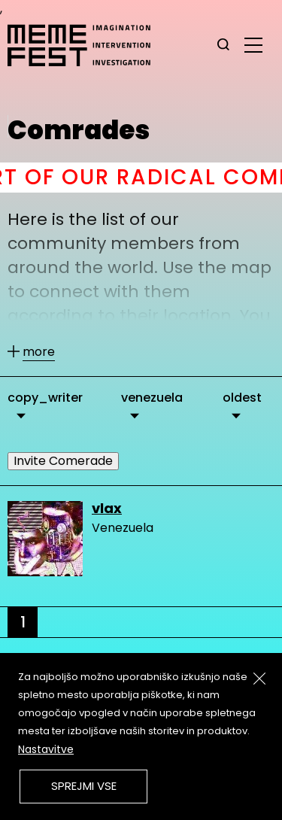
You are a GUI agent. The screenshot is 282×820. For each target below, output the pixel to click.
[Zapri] (259, 679)
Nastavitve (46, 749)
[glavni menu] (253, 44)
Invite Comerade (63, 460)
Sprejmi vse (84, 786)
